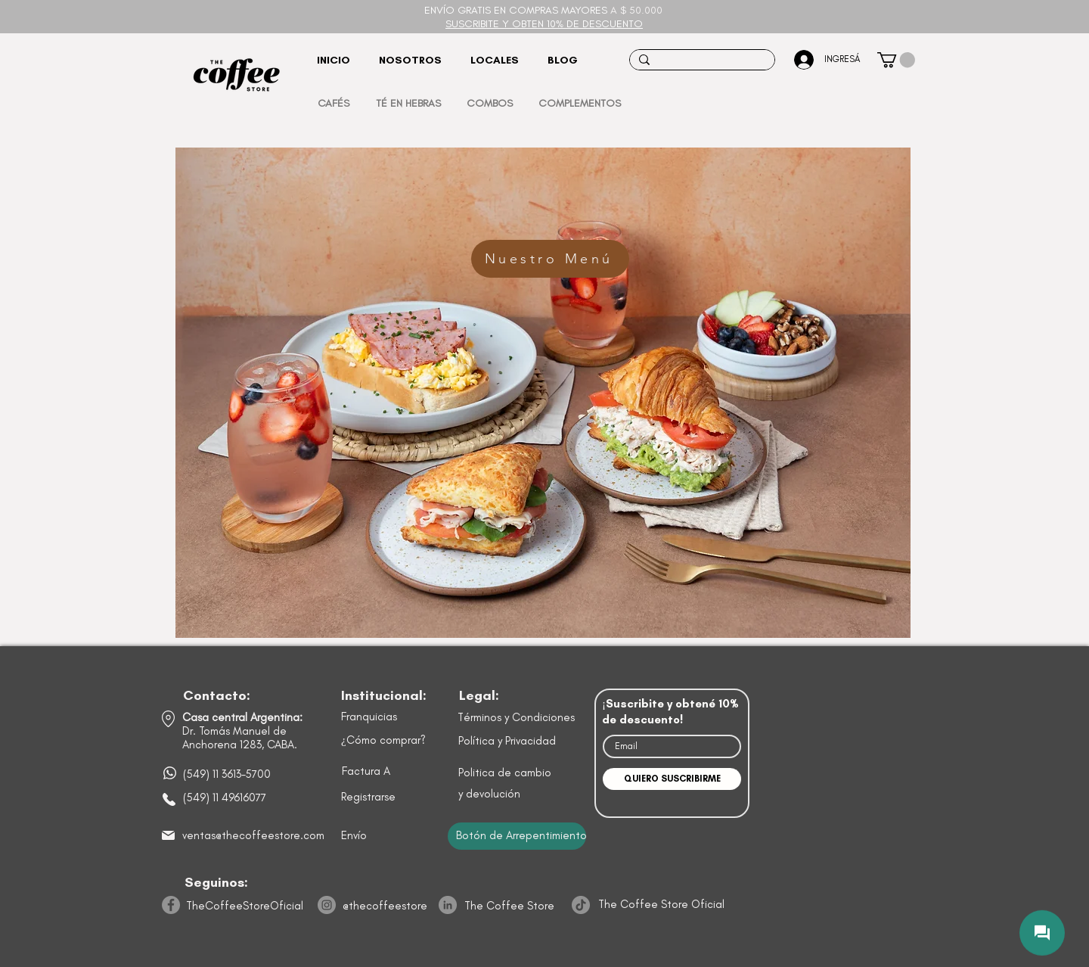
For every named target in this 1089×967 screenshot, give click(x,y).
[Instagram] (327, 905)
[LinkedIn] (448, 905)
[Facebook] (171, 905)
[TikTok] (581, 905)
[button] (896, 59)
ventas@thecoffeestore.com (253, 835)
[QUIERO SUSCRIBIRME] (672, 779)
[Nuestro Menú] (550, 259)
